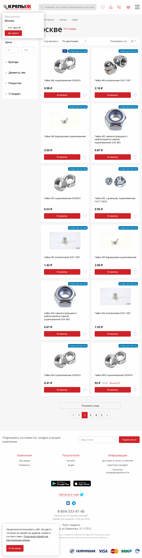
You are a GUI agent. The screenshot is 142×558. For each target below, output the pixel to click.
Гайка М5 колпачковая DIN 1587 (62, 257)
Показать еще (90, 405)
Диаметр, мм (15, 72)
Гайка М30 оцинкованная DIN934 (114, 375)
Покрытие (13, 83)
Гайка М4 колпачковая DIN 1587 (113, 313)
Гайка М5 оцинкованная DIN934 (62, 198)
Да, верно (13, 33)
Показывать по (118, 41)
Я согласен (15, 548)
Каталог (71, 460)
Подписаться (129, 439)
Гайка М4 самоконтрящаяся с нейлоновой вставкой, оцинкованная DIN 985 (60, 316)
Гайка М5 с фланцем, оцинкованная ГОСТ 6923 (115, 200)
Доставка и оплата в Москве (117, 460)
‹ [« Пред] (73, 415)
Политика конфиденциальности (117, 471)
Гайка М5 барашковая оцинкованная (115, 257)
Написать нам (69, 494)
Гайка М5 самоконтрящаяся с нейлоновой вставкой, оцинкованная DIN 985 (111, 139)
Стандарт (13, 93)
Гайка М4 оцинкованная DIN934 (62, 375)
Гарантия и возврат (117, 465)
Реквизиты (24, 465)
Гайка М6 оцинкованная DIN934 (62, 80)
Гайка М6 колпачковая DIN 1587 (113, 80)
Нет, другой (14, 27)
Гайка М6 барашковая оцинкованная (65, 136)
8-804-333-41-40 (71, 511)
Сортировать (51, 41)
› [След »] (107, 415)
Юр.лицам (24, 460)
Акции (71, 465)
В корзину (62, 95)
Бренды (11, 62)
